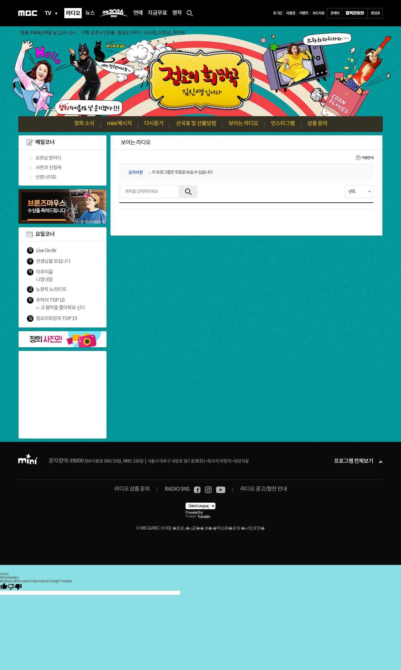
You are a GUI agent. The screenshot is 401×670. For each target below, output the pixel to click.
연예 (138, 13)
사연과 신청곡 (48, 167)
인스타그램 (283, 123)
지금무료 (157, 13)
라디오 (73, 13)
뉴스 (90, 13)
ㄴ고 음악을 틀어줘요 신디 (60, 307)
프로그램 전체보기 (353, 461)
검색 (188, 191)
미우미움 (44, 272)
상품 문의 (317, 123)
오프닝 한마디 (48, 158)
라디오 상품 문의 (132, 489)
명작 (177, 13)
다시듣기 (153, 123)
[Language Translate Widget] (200, 506)
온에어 (334, 13)
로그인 (277, 13)
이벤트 (303, 13)
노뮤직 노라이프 (51, 289)
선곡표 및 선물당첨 (196, 123)
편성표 (375, 13)
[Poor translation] (14, 587)
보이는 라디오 (243, 123)
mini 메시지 (119, 123)
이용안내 (367, 158)
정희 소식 (84, 123)
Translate (198, 517)
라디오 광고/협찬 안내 (263, 489)
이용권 (290, 13)
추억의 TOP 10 (50, 300)
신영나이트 (45, 177)
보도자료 (318, 13)
